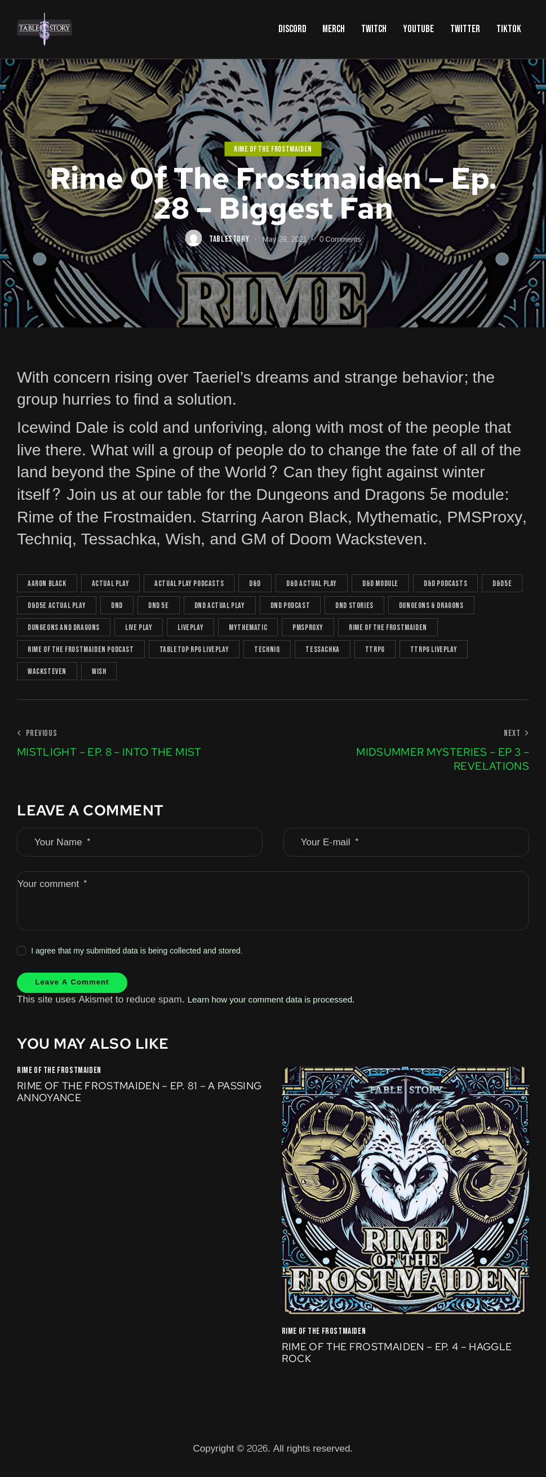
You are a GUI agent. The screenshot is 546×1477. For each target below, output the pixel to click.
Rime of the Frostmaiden (273, 149)
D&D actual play (311, 583)
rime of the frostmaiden (388, 627)
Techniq (267, 649)
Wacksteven (47, 671)
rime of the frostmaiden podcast (81, 649)
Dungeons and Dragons (64, 627)
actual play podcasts (189, 583)
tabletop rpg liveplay (194, 649)
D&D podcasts (445, 583)
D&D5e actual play (57, 605)
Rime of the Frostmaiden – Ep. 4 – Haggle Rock (384, 1359)
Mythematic (248, 627)
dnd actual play (219, 605)
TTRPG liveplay (433, 649)
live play (138, 627)
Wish (99, 671)
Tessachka (322, 649)
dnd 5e (158, 605)
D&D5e (502, 583)
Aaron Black (47, 583)
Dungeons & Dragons (431, 605)
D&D (255, 583)
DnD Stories (354, 605)
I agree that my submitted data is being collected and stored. (137, 951)
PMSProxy (307, 627)
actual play (111, 583)
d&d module (380, 583)
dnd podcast (290, 605)
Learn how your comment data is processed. (282, 1003)
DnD (117, 605)
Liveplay (190, 627)
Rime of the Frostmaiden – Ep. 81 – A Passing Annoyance (126, 1097)
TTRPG (375, 649)
